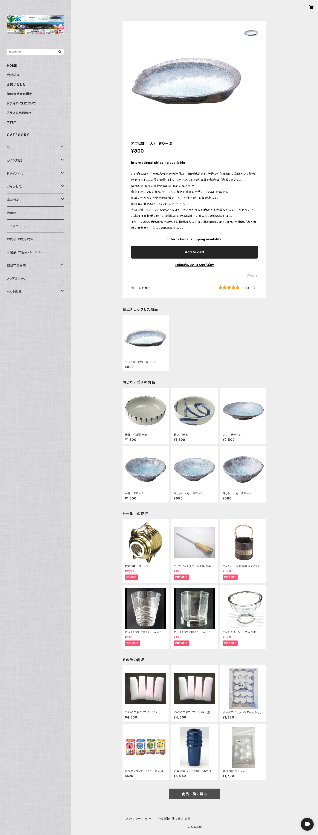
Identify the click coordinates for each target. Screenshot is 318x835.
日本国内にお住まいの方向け (194, 265)
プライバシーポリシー (138, 818)
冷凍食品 (13, 200)
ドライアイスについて (21, 103)
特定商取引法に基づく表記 (174, 818)
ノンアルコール (17, 278)
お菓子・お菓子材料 (20, 239)
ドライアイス (15, 173)
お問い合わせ (16, 84)
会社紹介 (13, 75)
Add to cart (194, 252)
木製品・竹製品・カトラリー (25, 252)
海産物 (11, 213)
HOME (12, 65)
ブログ (11, 122)
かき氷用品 (14, 160)
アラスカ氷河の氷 (19, 113)
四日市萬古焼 (16, 265)
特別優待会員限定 (19, 94)
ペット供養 (14, 291)
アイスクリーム (17, 226)
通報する (252, 275)
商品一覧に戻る (194, 794)
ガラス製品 (14, 186)
